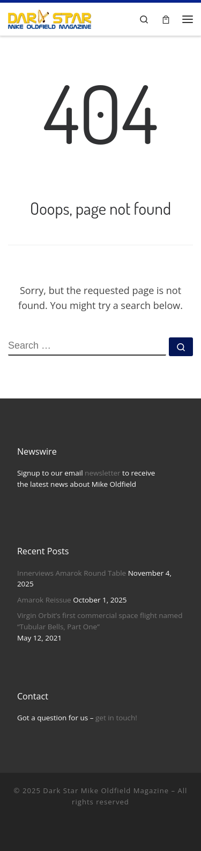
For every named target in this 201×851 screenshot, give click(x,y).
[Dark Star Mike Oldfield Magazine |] (49, 17)
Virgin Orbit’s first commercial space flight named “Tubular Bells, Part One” (100, 621)
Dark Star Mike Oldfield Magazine (106, 790)
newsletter (102, 473)
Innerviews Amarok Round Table (71, 573)
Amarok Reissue (44, 600)
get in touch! (116, 717)
